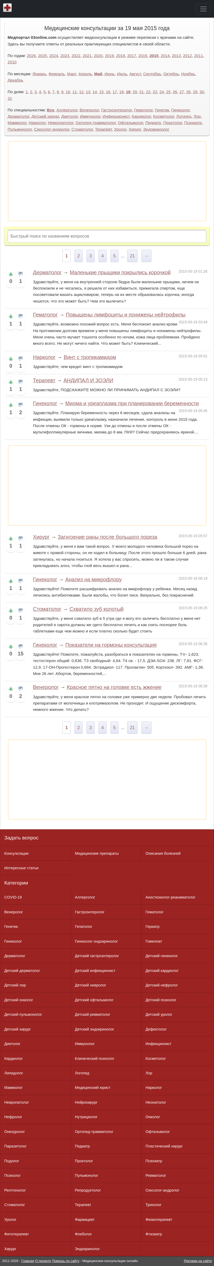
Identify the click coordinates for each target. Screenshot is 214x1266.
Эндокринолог (156, 129)
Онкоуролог (14, 1132)
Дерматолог (18, 116)
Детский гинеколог (161, 956)
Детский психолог (160, 1000)
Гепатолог (83, 926)
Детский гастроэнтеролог (97, 956)
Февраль (57, 74)
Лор (197, 116)
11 (74, 91)
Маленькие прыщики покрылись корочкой (120, 272)
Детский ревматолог (92, 1014)
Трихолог (153, 1205)
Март (71, 74)
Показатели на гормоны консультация (111, 645)
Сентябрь (152, 74)
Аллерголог (66, 110)
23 (155, 91)
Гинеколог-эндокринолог (96, 941)
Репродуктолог (88, 1190)
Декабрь (15, 80)
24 (161, 91)
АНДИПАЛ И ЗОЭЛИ (88, 380)
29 (195, 91)
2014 (165, 55)
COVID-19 (13, 897)
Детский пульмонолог (23, 1014)
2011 (198, 55)
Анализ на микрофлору (93, 579)
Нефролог (13, 1117)
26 (175, 91)
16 (108, 91)
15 (101, 91)
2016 (142, 55)
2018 (120, 55)
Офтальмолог (130, 122)
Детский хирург (45, 116)
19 (128, 91)
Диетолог (69, 116)
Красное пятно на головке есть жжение (114, 687)
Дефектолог (156, 1029)
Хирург (135, 129)
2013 (176, 55)
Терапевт (103, 129)
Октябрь (171, 74)
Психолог (12, 1175)
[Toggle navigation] (203, 9)
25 (168, 91)
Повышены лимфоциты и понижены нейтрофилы (126, 315)
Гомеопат (153, 941)
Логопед (183, 116)
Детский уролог (158, 1014)
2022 (76, 55)
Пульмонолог (20, 129)
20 (135, 91)
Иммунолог (90, 116)
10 (68, 91)
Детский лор (15, 985)
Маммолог (17, 122)
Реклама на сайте (198, 1261)
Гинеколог (180, 110)
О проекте (43, 1261)
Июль (122, 74)
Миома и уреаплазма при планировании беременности (132, 403)
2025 (42, 55)
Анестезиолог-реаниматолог (170, 897)
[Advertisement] (107, 181)
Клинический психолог (94, 1058)
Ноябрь (188, 74)
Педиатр (153, 122)
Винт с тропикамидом (90, 357)
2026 (31, 55)
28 (188, 91)
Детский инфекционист (95, 971)
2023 (64, 55)
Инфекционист (116, 116)
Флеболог (83, 1234)
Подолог (11, 1161)
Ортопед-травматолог (95, 122)
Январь (39, 74)
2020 (98, 55)
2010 (12, 62)
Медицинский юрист (93, 1087)
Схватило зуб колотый (96, 609)
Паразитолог (15, 1146)
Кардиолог (141, 116)
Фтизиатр (153, 1234)
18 (121, 91)
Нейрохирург (86, 1102)
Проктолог (172, 122)
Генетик (162, 110)
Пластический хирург (164, 1146)
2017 (131, 55)
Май (98, 74)
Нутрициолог (86, 1117)
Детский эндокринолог (94, 1029)
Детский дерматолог (22, 971)
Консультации (16, 853)
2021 (87, 55)
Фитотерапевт (16, 1234)
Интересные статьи (21, 868)
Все (50, 110)
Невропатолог (60, 122)
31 (10, 98)
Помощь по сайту (65, 1261)
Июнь (109, 74)
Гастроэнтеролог (116, 110)
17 (114, 91)
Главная (27, 1261)
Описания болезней (162, 853)
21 (141, 91)
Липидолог (13, 1073)
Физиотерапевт (158, 1219)
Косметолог (163, 116)
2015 (154, 55)
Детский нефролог (161, 985)
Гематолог (143, 110)
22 (148, 91)
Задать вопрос (21, 837)
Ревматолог (155, 1175)
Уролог (120, 129)
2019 (109, 55)
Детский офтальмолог (94, 1000)
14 (94, 91)
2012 (187, 55)
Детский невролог (90, 985)
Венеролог (89, 110)
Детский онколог (18, 1000)
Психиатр (193, 122)
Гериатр (152, 926)
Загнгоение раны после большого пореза (107, 537)
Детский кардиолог (162, 971)
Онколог (152, 1117)
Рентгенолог (15, 1190)
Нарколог (37, 122)
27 (181, 91)
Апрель (85, 74)
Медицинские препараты (97, 853)
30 (201, 91)
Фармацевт (85, 1219)
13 (88, 91)
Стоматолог (82, 129)
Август (135, 74)
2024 (53, 55)
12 (81, 91)
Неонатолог (155, 1102)
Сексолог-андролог (51, 129)
